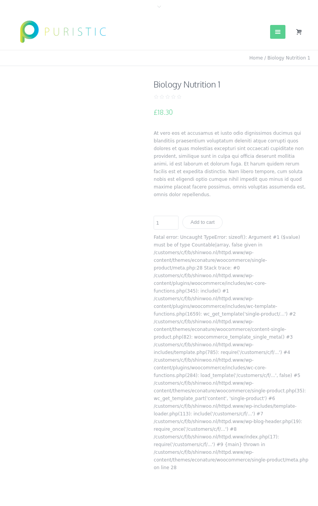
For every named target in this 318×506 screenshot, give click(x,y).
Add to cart (202, 222)
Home (256, 58)
